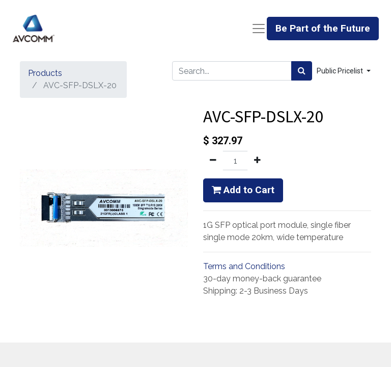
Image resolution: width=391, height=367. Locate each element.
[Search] (301, 71)
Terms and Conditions (244, 266)
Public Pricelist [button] (341, 71)
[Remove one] (213, 160)
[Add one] (257, 160)
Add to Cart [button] (243, 190)
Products (45, 73)
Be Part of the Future (322, 28)
